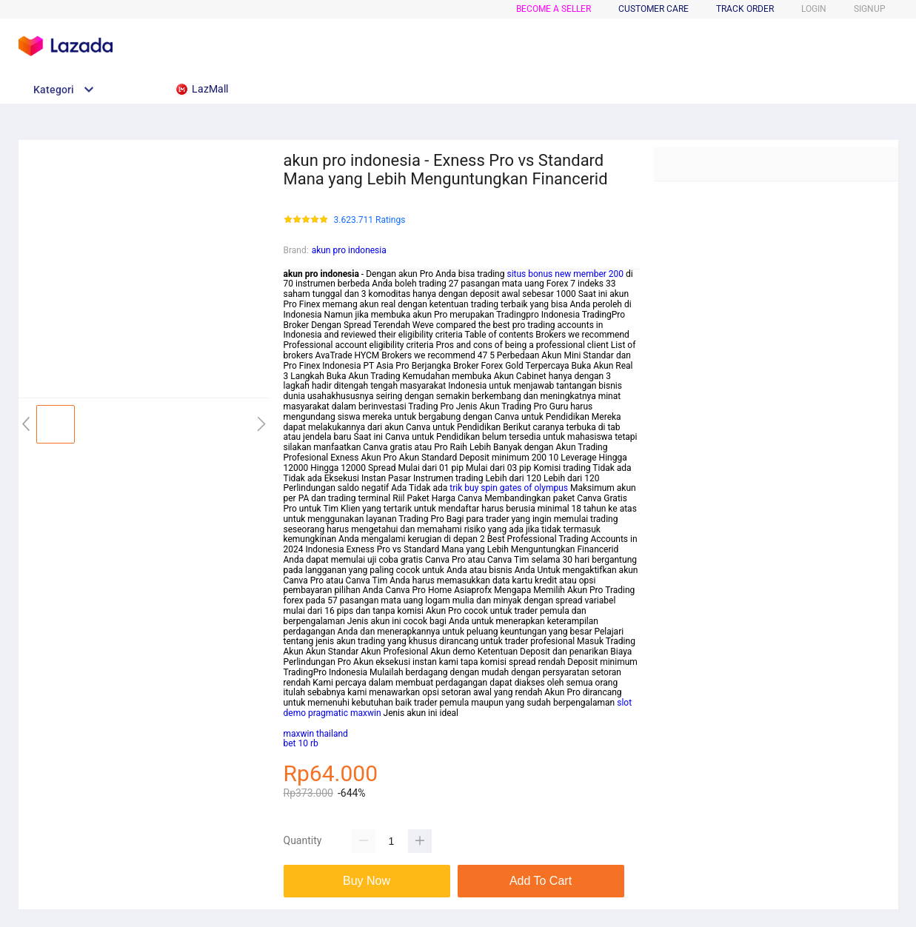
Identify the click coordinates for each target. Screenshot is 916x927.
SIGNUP (870, 9)
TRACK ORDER (745, 9)
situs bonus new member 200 (565, 274)
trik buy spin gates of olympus (508, 488)
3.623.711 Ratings (370, 220)
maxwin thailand (316, 734)
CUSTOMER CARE (653, 9)
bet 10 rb (301, 743)
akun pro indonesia (349, 250)
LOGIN (813, 9)
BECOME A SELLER (553, 9)
